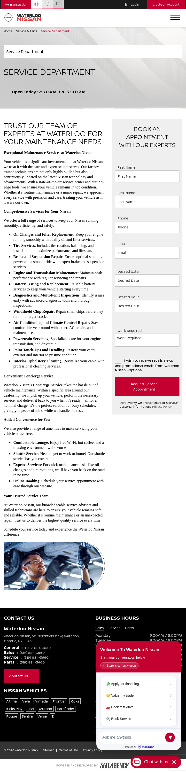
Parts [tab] (129, 628)
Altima (11, 701)
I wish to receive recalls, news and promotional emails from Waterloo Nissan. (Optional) (147, 365)
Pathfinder (65, 708)
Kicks (75, 701)
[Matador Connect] (138, 695)
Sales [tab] (99, 628)
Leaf (30, 708)
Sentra (27, 716)
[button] (16, 4)
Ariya (26, 701)
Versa (42, 716)
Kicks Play (14, 708)
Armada (41, 701)
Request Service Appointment (152, 386)
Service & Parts (27, 31)
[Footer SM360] (115, 765)
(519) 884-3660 (32, 652)
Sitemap (48, 750)
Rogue (11, 716)
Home (8, 31)
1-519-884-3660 (38, 647)
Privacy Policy (161, 407)
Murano (45, 708)
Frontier (59, 701)
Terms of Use (68, 750)
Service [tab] (114, 628)
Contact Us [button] (21, 676)
